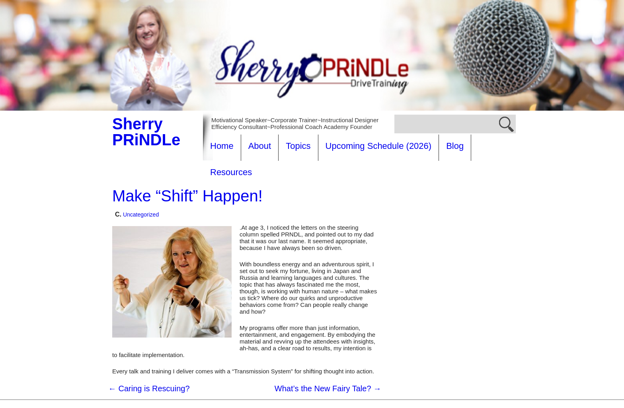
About (259, 146)
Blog (455, 146)
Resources (499, 146)
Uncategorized (141, 188)
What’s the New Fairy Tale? (328, 362)
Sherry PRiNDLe (146, 131)
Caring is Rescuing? (149, 362)
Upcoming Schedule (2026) (379, 146)
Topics (298, 146)
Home (222, 146)
